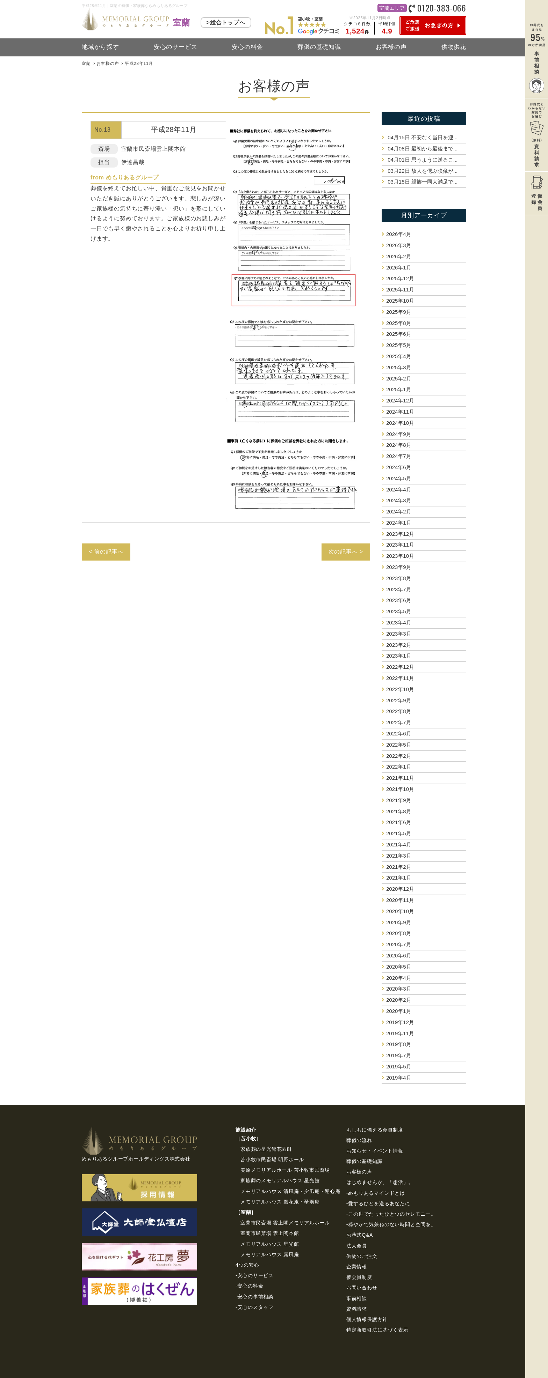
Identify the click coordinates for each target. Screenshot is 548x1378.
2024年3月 (398, 500)
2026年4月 (398, 234)
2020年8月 (398, 933)
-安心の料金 (249, 1286)
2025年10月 (400, 301)
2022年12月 (400, 667)
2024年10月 (400, 423)
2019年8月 (398, 1044)
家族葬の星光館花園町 (266, 1149)
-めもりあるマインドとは (375, 1193)
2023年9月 (398, 567)
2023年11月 (400, 545)
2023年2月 (398, 645)
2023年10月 (400, 556)
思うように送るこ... (421, 160)
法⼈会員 (356, 1246)
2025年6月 (398, 334)
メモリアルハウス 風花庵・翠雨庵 (280, 1202)
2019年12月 (400, 1022)
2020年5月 (398, 967)
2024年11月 (400, 412)
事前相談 (356, 1298)
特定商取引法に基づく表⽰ (377, 1330)
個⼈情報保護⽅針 (367, 1319)
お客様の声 (391, 47)
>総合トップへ (226, 22)
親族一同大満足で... (421, 182)
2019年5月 (398, 1066)
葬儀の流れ (359, 1140)
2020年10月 (400, 911)
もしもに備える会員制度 (374, 1130)
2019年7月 (398, 1055)
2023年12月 (400, 534)
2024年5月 (398, 478)
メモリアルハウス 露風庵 (269, 1254)
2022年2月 (398, 756)
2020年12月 (400, 889)
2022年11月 (400, 678)
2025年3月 (398, 367)
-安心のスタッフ (255, 1307)
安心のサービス (175, 47)
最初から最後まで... (421, 148)
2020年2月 (398, 1000)
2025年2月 (398, 378)
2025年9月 (398, 312)
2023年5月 (398, 611)
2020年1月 (398, 1011)
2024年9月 (398, 434)
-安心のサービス (255, 1275)
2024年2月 (398, 511)
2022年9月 (398, 700)
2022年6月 (398, 733)
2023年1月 (398, 656)
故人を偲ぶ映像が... (421, 171)
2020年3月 (398, 989)
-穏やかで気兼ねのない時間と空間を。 (391, 1224)
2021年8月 (398, 811)
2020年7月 (398, 944)
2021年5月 (398, 833)
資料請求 (356, 1309)
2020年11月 (400, 900)
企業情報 (356, 1266)
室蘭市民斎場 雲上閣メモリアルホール (285, 1222)
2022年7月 (398, 722)
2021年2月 (398, 867)
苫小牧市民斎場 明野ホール (272, 1159)
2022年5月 (398, 745)
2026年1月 (398, 268)
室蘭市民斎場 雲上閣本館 (269, 1233)
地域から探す (100, 47)
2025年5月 (398, 345)
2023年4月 (398, 622)
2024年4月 (398, 489)
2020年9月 (398, 922)
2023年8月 (398, 578)
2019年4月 (398, 1078)
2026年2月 (398, 256)
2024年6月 (398, 467)
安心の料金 (247, 47)
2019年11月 (400, 1033)
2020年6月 (398, 955)
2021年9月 (398, 800)
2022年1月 (398, 767)
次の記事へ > (346, 552)
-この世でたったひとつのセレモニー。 (391, 1214)
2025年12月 (400, 278)
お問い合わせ (361, 1287)
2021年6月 (398, 822)
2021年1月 (398, 878)
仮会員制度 (359, 1277)
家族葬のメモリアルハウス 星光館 (280, 1180)
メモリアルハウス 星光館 (269, 1244)
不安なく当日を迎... (421, 137)
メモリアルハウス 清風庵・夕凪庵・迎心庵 (290, 1191)
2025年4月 (398, 356)
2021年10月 (400, 789)
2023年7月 (398, 589)
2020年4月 (398, 978)
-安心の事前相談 (255, 1296)
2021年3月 (398, 856)
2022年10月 (400, 689)
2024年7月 (398, 456)
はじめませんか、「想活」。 (379, 1182)
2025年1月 (398, 389)
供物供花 (453, 47)
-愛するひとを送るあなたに (378, 1203)
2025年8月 (398, 323)
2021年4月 (398, 844)
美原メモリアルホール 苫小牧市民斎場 (285, 1170)
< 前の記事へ (106, 552)
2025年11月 (400, 289)
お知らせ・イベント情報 (374, 1151)
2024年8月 (398, 445)
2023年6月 (398, 600)
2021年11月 (400, 778)
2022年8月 (398, 711)
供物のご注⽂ (361, 1256)
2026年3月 (398, 245)
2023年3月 (398, 634)
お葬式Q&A (359, 1235)
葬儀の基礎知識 (319, 47)
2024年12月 (400, 400)
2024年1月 (398, 523)
